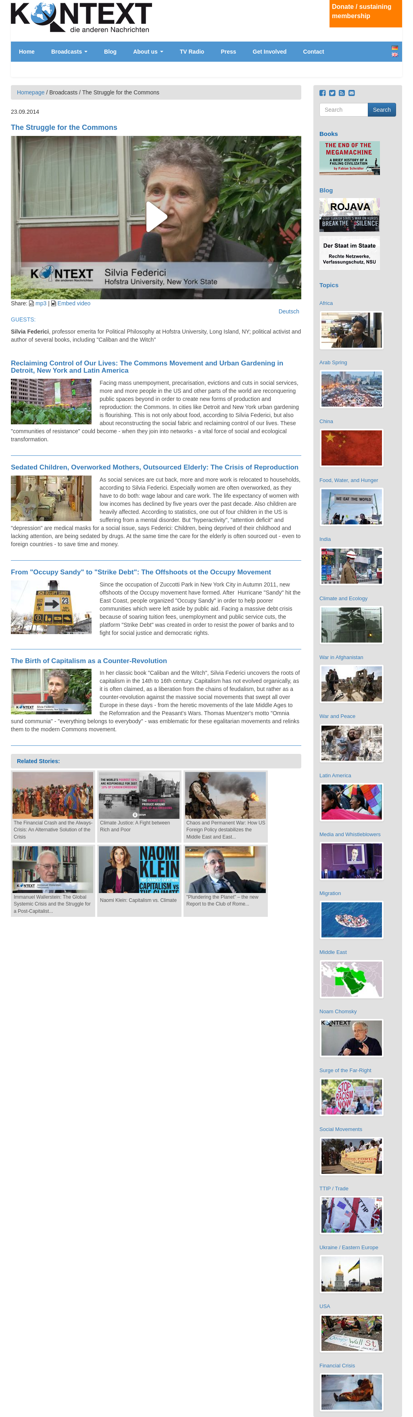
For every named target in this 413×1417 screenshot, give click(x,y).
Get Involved (270, 51)
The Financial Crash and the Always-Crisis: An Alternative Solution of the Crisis (53, 829)
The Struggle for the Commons (64, 127)
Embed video (74, 303)
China (326, 421)
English (395, 54)
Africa (326, 303)
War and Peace (337, 716)
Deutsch (395, 48)
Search (382, 109)
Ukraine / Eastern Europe (348, 1247)
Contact (313, 51)
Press (228, 51)
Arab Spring (333, 362)
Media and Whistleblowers (350, 834)
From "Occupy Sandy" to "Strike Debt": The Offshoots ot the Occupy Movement (141, 572)
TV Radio (192, 51)
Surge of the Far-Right (345, 1070)
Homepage (31, 92)
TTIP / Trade (333, 1188)
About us (148, 51)
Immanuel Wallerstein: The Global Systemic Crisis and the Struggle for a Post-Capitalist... (52, 904)
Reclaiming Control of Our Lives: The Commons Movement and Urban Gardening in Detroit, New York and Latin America (147, 367)
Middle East (333, 952)
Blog (110, 51)
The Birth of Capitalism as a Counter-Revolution (89, 661)
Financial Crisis (337, 1366)
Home (27, 51)
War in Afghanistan (341, 657)
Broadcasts (69, 51)
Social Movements (340, 1129)
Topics (328, 285)
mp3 (40, 303)
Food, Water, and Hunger (348, 480)
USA (324, 1306)
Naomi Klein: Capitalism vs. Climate (138, 900)
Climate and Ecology (343, 598)
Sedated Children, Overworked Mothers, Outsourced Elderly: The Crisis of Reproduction (154, 467)
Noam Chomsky (338, 1011)
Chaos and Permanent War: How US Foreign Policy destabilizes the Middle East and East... (225, 829)
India (325, 539)
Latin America (335, 775)
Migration (330, 893)
